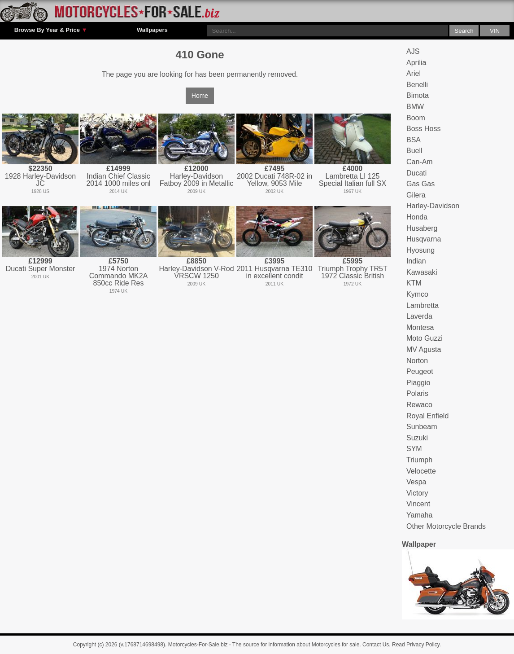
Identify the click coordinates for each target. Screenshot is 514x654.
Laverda (419, 316)
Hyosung (420, 250)
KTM (414, 283)
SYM (414, 448)
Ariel (413, 73)
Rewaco (419, 404)
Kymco (417, 294)
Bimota (417, 95)
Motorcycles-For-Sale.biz (198, 644)
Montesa (420, 327)
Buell (414, 150)
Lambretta (422, 305)
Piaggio (418, 382)
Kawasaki (421, 272)
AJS (412, 51)
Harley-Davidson (432, 206)
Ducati (416, 173)
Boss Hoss (423, 128)
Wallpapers (152, 29)
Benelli (417, 84)
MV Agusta (423, 349)
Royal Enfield (427, 416)
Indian (416, 261)
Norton (417, 360)
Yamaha (419, 515)
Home (200, 95)
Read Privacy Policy (416, 644)
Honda (416, 217)
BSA (413, 140)
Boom (415, 118)
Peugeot (419, 371)
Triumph (419, 460)
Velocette (421, 471)
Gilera (416, 195)
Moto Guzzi (424, 338)
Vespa (416, 482)
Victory (417, 493)
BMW (415, 106)
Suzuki (417, 438)
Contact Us (375, 644)
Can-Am (419, 162)
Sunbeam (421, 426)
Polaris (417, 393)
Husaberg (421, 228)
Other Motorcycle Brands (446, 526)
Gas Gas (420, 184)
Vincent (418, 504)
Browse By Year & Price (50, 30)
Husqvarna (423, 239)
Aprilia (416, 62)
